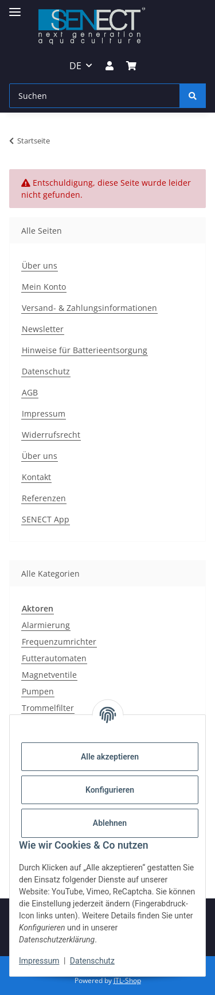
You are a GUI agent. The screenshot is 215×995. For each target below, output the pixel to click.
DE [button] (75, 65)
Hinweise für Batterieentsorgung (84, 350)
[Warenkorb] (131, 65)
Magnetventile (49, 674)
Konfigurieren (109, 789)
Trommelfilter (48, 707)
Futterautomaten (54, 658)
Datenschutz (92, 960)
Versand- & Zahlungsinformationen (89, 307)
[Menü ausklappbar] (15, 7)
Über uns (39, 265)
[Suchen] (94, 95)
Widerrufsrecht (51, 434)
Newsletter (43, 328)
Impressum (39, 960)
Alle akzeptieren (110, 756)
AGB (30, 392)
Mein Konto (44, 286)
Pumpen (38, 691)
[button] (109, 65)
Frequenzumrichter (59, 641)
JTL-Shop (127, 980)
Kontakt (36, 476)
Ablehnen (110, 823)
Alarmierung (46, 625)
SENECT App (45, 519)
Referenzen (44, 498)
